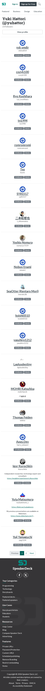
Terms (18, 683)
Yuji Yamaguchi (22, 537)
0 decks (27, 55)
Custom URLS (8, 653)
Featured (5, 11)
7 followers (19, 275)
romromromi (22, 145)
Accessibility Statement (22, 686)
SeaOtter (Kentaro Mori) (23, 291)
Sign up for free (28, 4)
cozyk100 (22, 72)
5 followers (18, 520)
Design (27, 11)
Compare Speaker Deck (12, 633)
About (11, 683)
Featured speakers (10, 600)
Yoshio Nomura (23, 242)
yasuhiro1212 (23, 340)
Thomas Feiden (22, 417)
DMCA (32, 683)
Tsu (22, 169)
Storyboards (7, 592)
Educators (6, 613)
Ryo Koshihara (22, 96)
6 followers (19, 128)
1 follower (18, 226)
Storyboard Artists (10, 610)
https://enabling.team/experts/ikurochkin (22, 478)
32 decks (27, 520)
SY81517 (22, 193)
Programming (8, 585)
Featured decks (8, 597)
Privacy (25, 683)
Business (16, 11)
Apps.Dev (22, 441)
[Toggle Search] (39, 4)
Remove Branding (9, 659)
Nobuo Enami (22, 267)
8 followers (19, 401)
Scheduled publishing (11, 656)
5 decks (27, 299)
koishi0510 (22, 315)
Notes (5, 666)
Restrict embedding (10, 663)
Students (6, 616)
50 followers (18, 545)
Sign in (15, 4)
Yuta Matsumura (22, 499)
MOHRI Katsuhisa (22, 388)
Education (38, 11)
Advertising (7, 636)
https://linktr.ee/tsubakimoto (22, 507)
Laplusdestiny (22, 364)
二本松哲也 (22, 218)
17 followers (19, 449)
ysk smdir (22, 47)
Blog (4, 630)
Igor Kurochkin (22, 466)
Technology (7, 589)
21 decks (27, 483)
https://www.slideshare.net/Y (22, 516)
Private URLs (7, 646)
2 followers (19, 177)
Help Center (7, 626)
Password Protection (11, 649)
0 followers (19, 55)
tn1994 (22, 120)
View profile (22, 32)
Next (32, 553)
